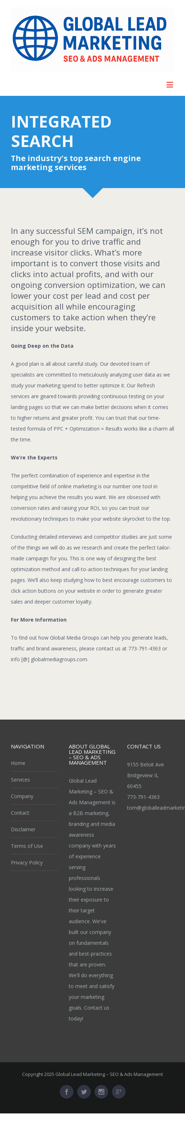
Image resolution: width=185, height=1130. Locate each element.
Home (18, 763)
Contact (20, 812)
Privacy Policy (27, 862)
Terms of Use (27, 845)
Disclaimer (23, 829)
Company (22, 796)
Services (20, 779)
